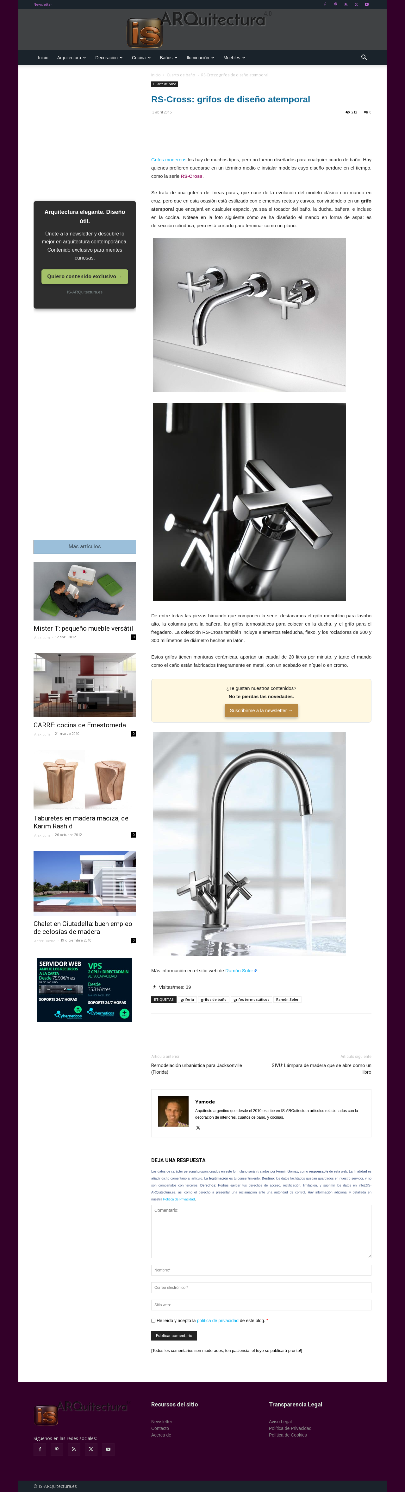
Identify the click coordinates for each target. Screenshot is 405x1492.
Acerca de (161, 1434)
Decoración (109, 57)
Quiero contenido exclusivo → (84, 276)
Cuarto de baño (181, 75)
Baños (169, 57)
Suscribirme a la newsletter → (261, 710)
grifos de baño (214, 999)
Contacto (160, 1428)
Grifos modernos (168, 159)
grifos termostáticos (251, 999)
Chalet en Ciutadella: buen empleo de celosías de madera (83, 928)
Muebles (234, 57)
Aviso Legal (280, 1421)
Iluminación (200, 57)
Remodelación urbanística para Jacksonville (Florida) (196, 1069)
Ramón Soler (239, 970)
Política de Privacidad (179, 1199)
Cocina (141, 57)
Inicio (43, 57)
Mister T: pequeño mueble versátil (83, 628)
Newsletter (43, 4)
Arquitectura (71, 57)
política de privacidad (218, 1320)
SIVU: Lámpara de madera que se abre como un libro (321, 1069)
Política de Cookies (288, 1434)
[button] (363, 58)
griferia (187, 999)
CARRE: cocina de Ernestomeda (80, 725)
